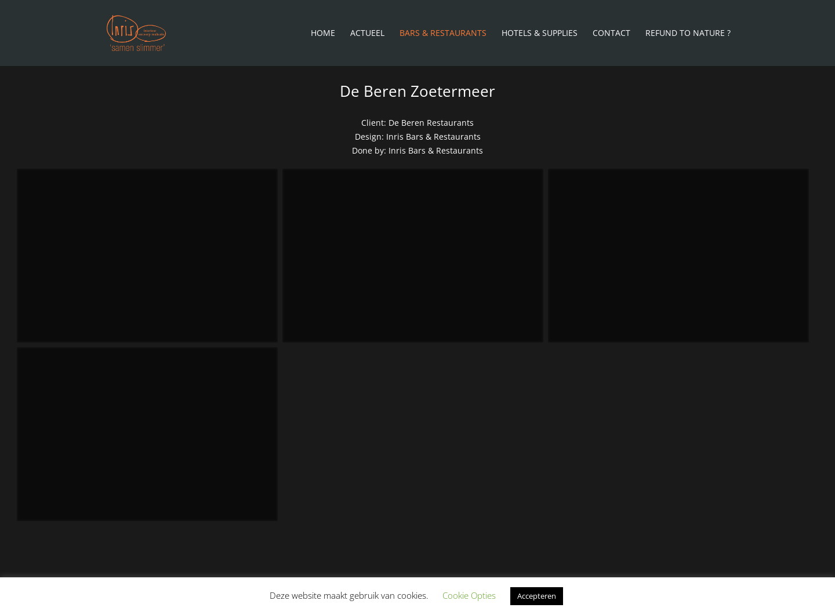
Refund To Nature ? (688, 33)
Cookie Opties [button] (469, 595)
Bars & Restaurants (443, 33)
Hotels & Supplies (540, 33)
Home (323, 33)
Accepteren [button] (536, 596)
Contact (611, 33)
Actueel (367, 33)
